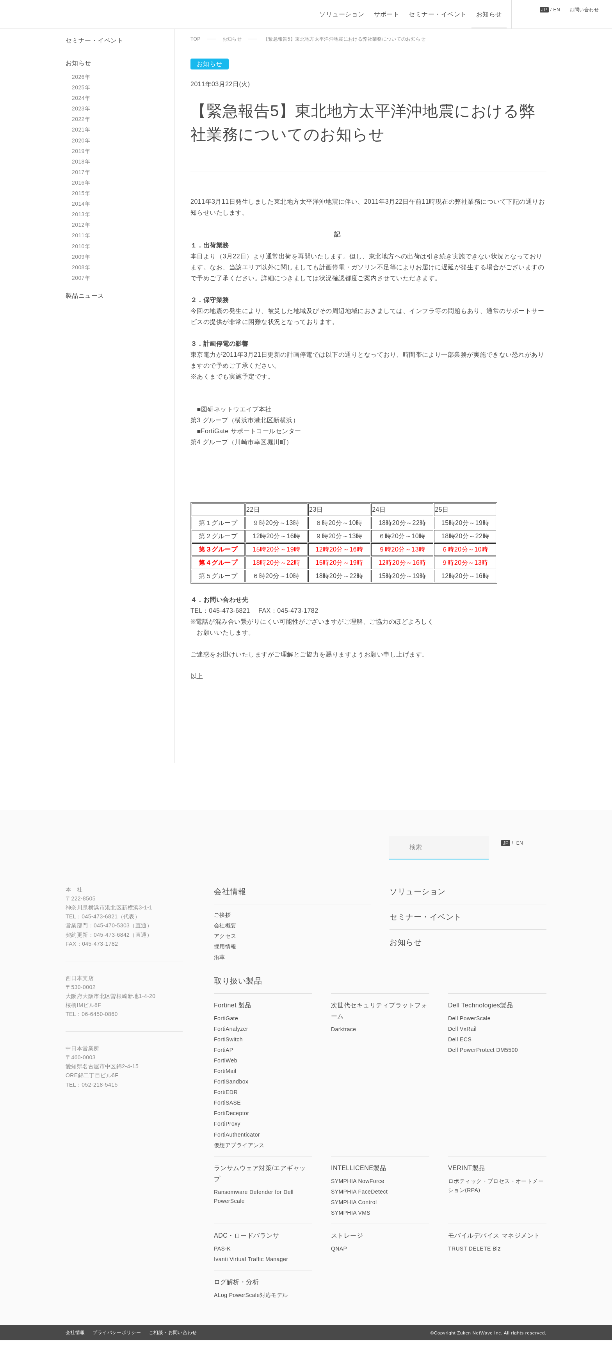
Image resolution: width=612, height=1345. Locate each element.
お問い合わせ (584, 9)
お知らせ (489, 14)
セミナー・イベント (437, 14)
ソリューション (341, 14)
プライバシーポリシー (117, 1337)
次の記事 (229, 741)
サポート (386, 14)
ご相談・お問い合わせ (173, 1337)
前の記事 (507, 741)
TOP (195, 39)
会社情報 (75, 1337)
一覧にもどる (228, 763)
